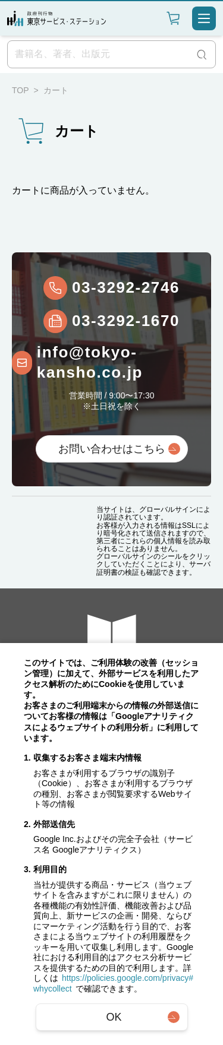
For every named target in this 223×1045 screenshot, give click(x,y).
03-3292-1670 (126, 321)
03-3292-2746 (126, 287)
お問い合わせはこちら (111, 449)
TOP (20, 90)
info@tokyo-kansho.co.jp (90, 362)
